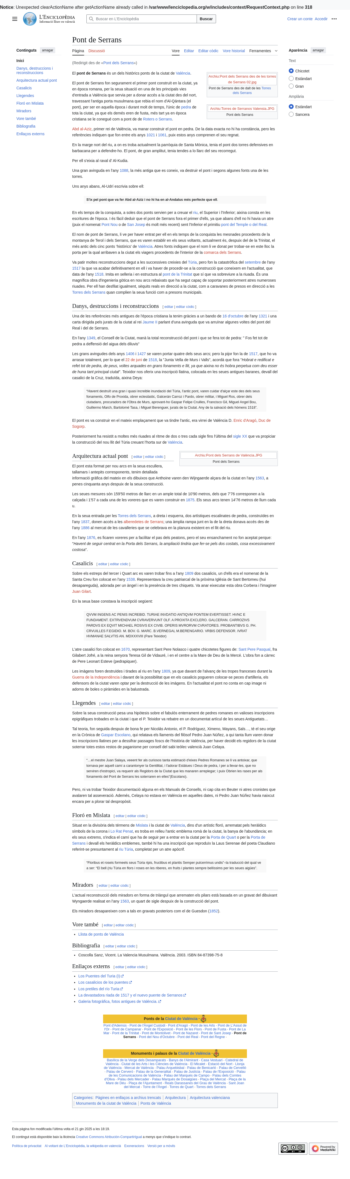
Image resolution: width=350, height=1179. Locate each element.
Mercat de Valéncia (139, 1068)
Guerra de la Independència (96, 677)
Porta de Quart (223, 837)
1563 (259, 478)
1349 (91, 338)
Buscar (206, 19)
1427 (141, 354)
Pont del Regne (213, 1037)
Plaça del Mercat (213, 1079)
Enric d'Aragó (245, 420)
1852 (213, 911)
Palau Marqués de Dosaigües (174, 1079)
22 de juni (134, 360)
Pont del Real (187, 1037)
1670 (125, 649)
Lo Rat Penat (121, 831)
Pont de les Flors (189, 1029)
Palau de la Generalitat (153, 1072)
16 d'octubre (233, 316)
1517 (76, 268)
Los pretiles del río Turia (98, 989)
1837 (85, 522)
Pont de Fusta (215, 1029)
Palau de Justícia (187, 1072)
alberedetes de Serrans (144, 522)
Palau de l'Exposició (218, 1072)
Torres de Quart (182, 1087)
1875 (190, 500)
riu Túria (126, 849)
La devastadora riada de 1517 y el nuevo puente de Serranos (130, 995)
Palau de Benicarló (201, 1068)
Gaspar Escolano (115, 735)
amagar (47, 50)
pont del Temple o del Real (244, 224)
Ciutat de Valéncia (181, 1018)
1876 (91, 537)
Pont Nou (109, 224)
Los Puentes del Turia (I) (99, 976)
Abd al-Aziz (82, 129)
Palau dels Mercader (133, 1079)
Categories (83, 1097)
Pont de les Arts (203, 1025)
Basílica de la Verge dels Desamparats (136, 1060)
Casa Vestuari (211, 1060)
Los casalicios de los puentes (103, 982)
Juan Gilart (81, 591)
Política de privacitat (26, 1146)
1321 (263, 316)
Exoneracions (134, 1146)
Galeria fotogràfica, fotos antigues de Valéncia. (117, 1001)
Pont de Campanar (126, 1029)
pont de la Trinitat (177, 274)
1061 (162, 135)
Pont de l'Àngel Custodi (147, 1025)
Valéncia (183, 73)
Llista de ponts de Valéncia (101, 934)
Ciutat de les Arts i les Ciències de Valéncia (154, 1064)
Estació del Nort (220, 1064)
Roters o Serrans (157, 119)
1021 (151, 135)
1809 (189, 573)
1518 (99, 274)
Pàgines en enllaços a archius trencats (128, 1097)
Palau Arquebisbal (171, 1068)
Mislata (142, 825)
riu (195, 212)
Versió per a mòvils (161, 1146)
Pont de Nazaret (185, 1033)
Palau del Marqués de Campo (187, 1075)
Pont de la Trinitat (125, 1033)
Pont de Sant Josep (216, 1033)
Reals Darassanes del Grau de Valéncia (195, 1083)
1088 (124, 170)
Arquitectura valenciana (210, 1097)
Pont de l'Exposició (158, 1029)
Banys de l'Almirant (183, 1060)
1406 (130, 354)
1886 (85, 528)
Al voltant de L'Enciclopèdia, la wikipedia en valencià (83, 1146)
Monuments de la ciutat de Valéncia (106, 1103)
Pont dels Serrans (118, 63)
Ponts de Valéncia (156, 1103)
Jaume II (150, 322)
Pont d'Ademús (115, 1025)
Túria (192, 262)
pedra (186, 107)
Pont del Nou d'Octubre (157, 1037)
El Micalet (197, 1064)
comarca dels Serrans (222, 252)
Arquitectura (175, 1097)
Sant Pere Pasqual (254, 649)
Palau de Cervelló (232, 1068)
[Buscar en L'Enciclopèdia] (141, 18)
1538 (130, 579)
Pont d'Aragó (178, 1025)
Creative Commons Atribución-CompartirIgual (109, 1137)
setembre (253, 262)
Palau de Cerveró (119, 1072)
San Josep (136, 224)
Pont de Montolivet (156, 1033)
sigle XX (240, 436)
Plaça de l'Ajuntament (145, 1083)
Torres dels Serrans (88, 292)
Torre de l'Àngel (155, 1087)
